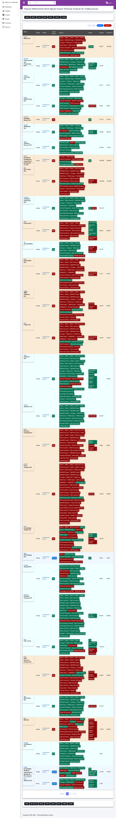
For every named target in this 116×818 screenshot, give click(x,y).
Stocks (44, 47)
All (30, 2)
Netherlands (45, 45)
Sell (94, 25)
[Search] (42, 3)
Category (107, 25)
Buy (90, 25)
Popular (100, 25)
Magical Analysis (10, 2)
